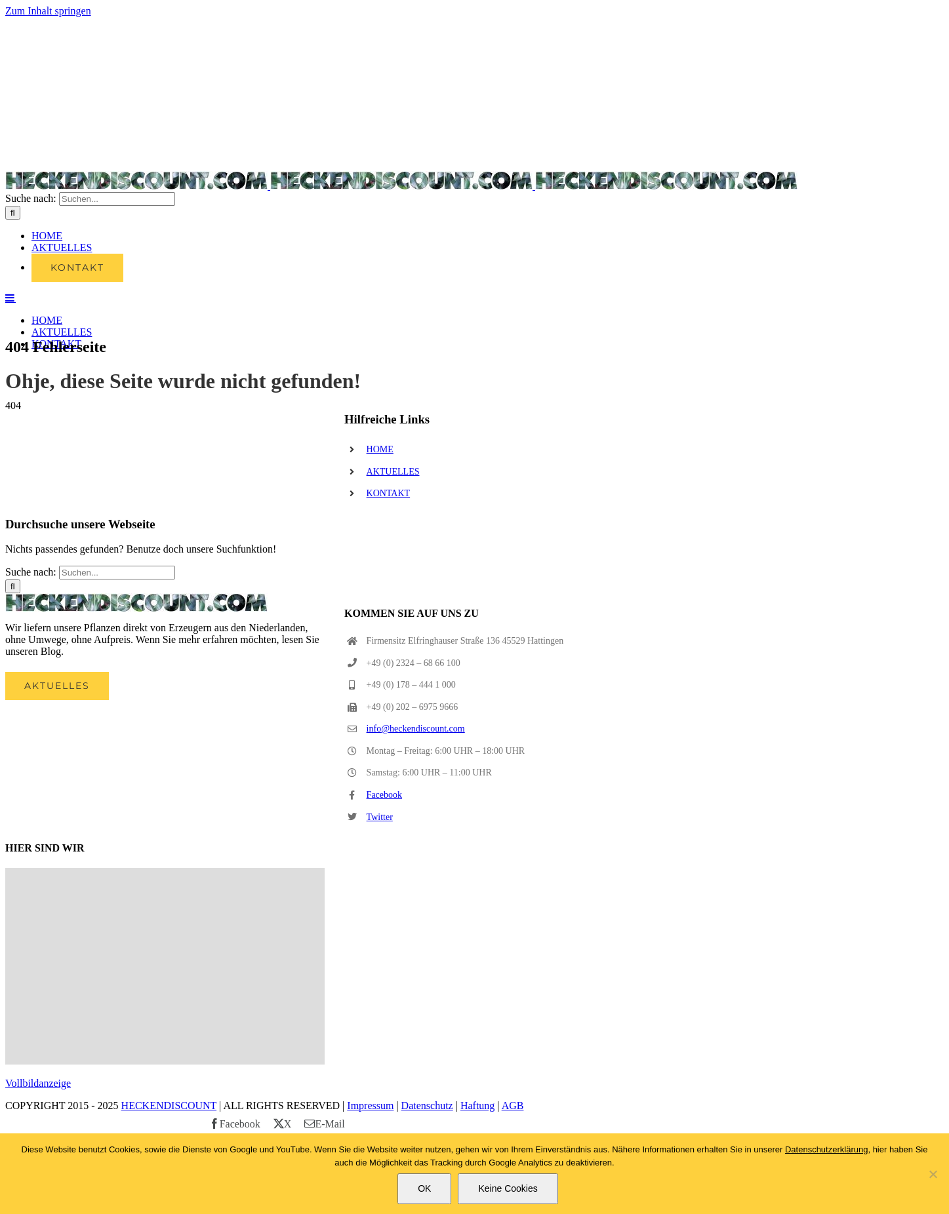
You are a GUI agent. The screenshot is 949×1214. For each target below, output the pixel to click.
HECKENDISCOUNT (168, 1105)
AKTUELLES (393, 472)
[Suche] (12, 213)
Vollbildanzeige (38, 1083)
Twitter (380, 817)
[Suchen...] (117, 199)
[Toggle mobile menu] (10, 297)
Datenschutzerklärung (826, 1149)
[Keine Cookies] (932, 1174)
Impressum (370, 1105)
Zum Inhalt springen (48, 10)
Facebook (384, 795)
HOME (380, 449)
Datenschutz (427, 1105)
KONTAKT (389, 493)
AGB (513, 1105)
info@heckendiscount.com (416, 729)
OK (424, 1188)
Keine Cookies (507, 1188)
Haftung (477, 1105)
